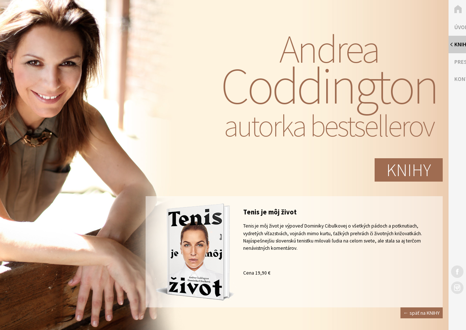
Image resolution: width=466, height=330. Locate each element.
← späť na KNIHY (421, 313)
